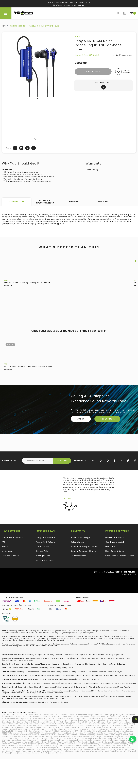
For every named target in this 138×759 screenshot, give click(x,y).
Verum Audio (27, 751)
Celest (33, 722)
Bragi (65, 720)
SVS (10, 747)
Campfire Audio (8, 722)
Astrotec (5, 716)
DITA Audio (89, 724)
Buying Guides (43, 556)
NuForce (63, 737)
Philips (114, 738)
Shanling (54, 744)
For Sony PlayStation (114, 654)
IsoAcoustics (85, 729)
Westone (85, 751)
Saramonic (6, 744)
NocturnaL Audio (37, 737)
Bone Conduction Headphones (54, 672)
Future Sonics (70, 727)
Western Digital (73, 751)
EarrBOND (11, 726)
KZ (3, 733)
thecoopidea (79, 747)
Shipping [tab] (74, 201)
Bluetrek (26, 720)
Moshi (81, 735)
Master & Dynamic (125, 733)
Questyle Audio (126, 740)
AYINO (48, 718)
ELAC (72, 726)
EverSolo (122, 726)
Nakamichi (6, 737)
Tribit (13, 749)
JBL (11, 731)
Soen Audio (17, 745)
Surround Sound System (60, 658)
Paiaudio (34, 738)
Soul (60, 745)
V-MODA (112, 749)
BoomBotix (35, 720)
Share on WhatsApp (80, 537)
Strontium (126, 745)
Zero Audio (53, 753)
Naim (129, 735)
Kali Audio (60, 731)
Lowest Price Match (114, 537)
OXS (18, 738)
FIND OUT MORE (107, 419)
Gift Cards (110, 546)
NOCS (26, 737)
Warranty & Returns (45, 542)
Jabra (94, 729)
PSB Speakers (71, 740)
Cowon (102, 722)
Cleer (56, 722)
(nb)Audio (6, 715)
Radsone (19, 742)
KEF (81, 731)
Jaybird (122, 729)
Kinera (96, 731)
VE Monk (16, 751)
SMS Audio (6, 745)
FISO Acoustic (35, 727)
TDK (56, 747)
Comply (81, 722)
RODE (69, 742)
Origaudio (119, 737)
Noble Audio (17, 737)
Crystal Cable (8, 724)
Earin (4, 726)
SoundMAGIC (91, 745)
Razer (34, 742)
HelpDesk (6, 546)
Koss (110, 731)
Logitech (71, 733)
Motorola (106, 735)
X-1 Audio (6, 753)
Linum (56, 733)
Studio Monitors (110, 675)
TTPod (19, 749)
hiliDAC (13, 729)
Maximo (5, 735)
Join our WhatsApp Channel (84, 546)
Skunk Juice (119, 744)
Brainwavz (73, 720)
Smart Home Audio (25, 660)
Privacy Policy (42, 551)
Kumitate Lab (127, 731)
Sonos (48, 745)
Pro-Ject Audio (52, 740)
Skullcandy (107, 744)
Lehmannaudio (16, 733)
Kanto (68, 731)
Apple (114, 715)
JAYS (129, 729)
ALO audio (76, 715)
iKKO (57, 729)
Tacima (29, 747)
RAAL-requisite (8, 742)
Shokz (61, 744)
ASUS (6, 280)
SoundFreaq (79, 745)
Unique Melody (76, 749)
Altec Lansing (105, 715)
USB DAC (55, 683)
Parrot (52, 738)
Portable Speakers (46, 668)
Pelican (66, 738)
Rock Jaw (62, 742)
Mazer (12, 735)
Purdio (87, 740)
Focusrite (53, 727)
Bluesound (17, 720)
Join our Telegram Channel (84, 551)
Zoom (62, 753)
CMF (61, 722)
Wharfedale (95, 751)
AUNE (26, 718)
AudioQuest (121, 716)
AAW (20, 715)
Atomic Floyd (21, 716)
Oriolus (128, 737)
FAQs (4, 542)
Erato (97, 726)
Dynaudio (123, 724)
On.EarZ (91, 737)
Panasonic (43, 738)
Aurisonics (34, 718)
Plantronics (12, 740)
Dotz (109, 724)
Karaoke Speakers (90, 658)
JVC (53, 731)
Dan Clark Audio (27, 724)
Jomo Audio (34, 731)
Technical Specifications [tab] (45, 201)
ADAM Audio (36, 715)
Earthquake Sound (34, 726)
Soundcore (68, 745)
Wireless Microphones (72, 675)
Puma (80, 740)
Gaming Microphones (36, 654)
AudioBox (81, 716)
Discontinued (93, 71)
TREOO (118, 747)
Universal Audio (90, 749)
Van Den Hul (7, 751)
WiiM (126, 751)
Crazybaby (111, 722)
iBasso (35, 729)
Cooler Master (92, 722)
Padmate (25, 738)
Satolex (16, 744)
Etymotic (104, 726)
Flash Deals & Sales (114, 551)
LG (43, 733)
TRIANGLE (6, 749)
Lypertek (79, 733)
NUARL (56, 737)
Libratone (49, 733)
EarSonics (21, 726)
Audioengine (91, 716)
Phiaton (107, 738)
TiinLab (100, 747)
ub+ (38, 749)
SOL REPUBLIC (28, 745)
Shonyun (69, 744)
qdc (104, 740)
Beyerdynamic (114, 718)
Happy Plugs (98, 727)
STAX (108, 745)
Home (4, 26)
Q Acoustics (96, 740)
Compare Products (124, 13)
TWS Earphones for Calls (125, 683)
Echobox (47, 726)
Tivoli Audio (109, 747)
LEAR (7, 733)
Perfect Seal (97, 738)
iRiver (76, 729)
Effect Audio (64, 726)
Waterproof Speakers (64, 668)
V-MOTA (120, 749)
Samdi (100, 742)
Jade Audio (103, 729)
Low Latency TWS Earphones (76, 654)
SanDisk (126, 742)
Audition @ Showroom (12, 537)
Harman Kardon (111, 727)
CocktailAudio (71, 722)
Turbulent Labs (29, 749)
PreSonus (41, 740)
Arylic (120, 715)
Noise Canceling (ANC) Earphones (70, 687)
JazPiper (5, 731)
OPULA (110, 737)
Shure (83, 744)
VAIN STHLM (129, 749)
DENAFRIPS (65, 724)
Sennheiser (44, 744)
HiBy (131, 727)
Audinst (47, 716)
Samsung (117, 742)
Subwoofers (121, 658)
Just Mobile (45, 731)
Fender (130, 726)
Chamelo (42, 722)
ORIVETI (5, 738)
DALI (16, 724)
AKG (69, 715)
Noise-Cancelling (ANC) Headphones (39, 687)
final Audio (11, 727)
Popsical (32, 740)
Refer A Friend (77, 542)
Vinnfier (37, 751)
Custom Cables (70, 696)
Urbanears (102, 749)
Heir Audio (123, 727)
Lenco (27, 733)
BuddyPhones (96, 720)
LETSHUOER (35, 733)
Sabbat (93, 742)
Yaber (28, 753)
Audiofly (101, 716)
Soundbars (77, 658)
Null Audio (72, 737)
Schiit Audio (26, 744)
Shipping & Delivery (45, 537)
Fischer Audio (22, 727)
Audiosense (7, 718)
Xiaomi (21, 753)
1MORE (14, 715)
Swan (15, 747)
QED (109, 740)
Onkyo (98, 737)
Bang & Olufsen (73, 718)
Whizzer (119, 751)
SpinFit (102, 745)
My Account (7, 551)
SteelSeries (116, 745)
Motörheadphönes (93, 735)
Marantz (103, 733)
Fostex (60, 727)
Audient (39, 716)
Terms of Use (42, 546)
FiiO (5, 364)
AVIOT (42, 718)
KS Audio (117, 731)
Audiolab (111, 716)
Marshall (112, 733)
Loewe (63, 733)
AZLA (55, 718)
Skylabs (128, 744)
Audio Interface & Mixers (51, 675)
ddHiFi (37, 724)
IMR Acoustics (66, 729)
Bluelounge (6, 720)
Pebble (58, 738)
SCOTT (35, 744)
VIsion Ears (46, 751)
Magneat (95, 733)
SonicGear (40, 745)
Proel (62, 740)
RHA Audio (52, 742)
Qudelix (115, 740)
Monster (74, 735)
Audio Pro (56, 716)
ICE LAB (42, 729)
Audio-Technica (68, 716)
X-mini (14, 753)
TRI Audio (126, 747)
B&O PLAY (62, 718)
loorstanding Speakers (31, 696)
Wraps (132, 751)
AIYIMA (63, 715)
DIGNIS (81, 724)
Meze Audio (45, 735)
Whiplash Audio (108, 751)
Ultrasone (58, 749)
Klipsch (103, 731)
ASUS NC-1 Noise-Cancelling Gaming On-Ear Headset (27, 283)
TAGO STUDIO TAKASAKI (44, 747)
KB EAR (75, 731)
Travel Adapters (125, 687)
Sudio (4, 747)
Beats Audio (87, 718)
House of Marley (24, 729)
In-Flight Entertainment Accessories (102, 687)
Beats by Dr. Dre (99, 718)
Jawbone (113, 729)
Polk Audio (22, 740)
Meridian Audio (32, 735)
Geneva (81, 727)
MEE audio (20, 735)
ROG (75, 742)
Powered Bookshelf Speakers (37, 658)
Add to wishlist (126, 71)
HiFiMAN (5, 729)
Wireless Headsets (18, 654)
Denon (74, 724)
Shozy (77, 744)
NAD (112, 735)
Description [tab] (16, 201)
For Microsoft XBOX (97, 654)
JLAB (25, 731)
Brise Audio (84, 720)
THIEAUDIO (91, 747)
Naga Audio (121, 735)
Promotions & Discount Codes (119, 556)
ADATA (45, 715)
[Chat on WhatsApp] (132, 739)
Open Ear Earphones (30, 672)
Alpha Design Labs (90, 715)
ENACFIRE (79, 726)
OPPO (105, 737)
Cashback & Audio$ (114, 542)
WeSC (63, 751)
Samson (108, 742)
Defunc (45, 724)
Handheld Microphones (93, 675)
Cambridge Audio (120, 720)
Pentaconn (86, 738)
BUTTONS (107, 720)
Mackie (87, 733)
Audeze (32, 716)
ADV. (51, 715)
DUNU (115, 724)
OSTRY (12, 738)
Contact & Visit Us (10, 556)
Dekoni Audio (54, 724)
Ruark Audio (83, 742)
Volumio (55, 751)
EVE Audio (114, 726)
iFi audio (50, 729)
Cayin (27, 722)
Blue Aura (126, 718)
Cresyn (129, 722)
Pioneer (121, 738)
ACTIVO (27, 715)
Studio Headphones (127, 675)
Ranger (28, 742)
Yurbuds (44, 753)
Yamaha (35, 753)
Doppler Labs (100, 724)
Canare (20, 722)
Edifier (54, 726)
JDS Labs (18, 731)
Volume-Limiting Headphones (35, 702)
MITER (53, 735)
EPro (92, 726)
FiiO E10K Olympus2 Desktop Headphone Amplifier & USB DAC (29, 366)
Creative (121, 722)
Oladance (82, 737)
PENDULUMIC (75, 738)
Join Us (80, 419)
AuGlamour (18, 718)
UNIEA (66, 749)
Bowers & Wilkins (54, 720)
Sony (77, 36)
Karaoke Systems (107, 658)
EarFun (131, 724)
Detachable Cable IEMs (52, 696)
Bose (44, 720)
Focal (45, 727)
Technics (69, 747)
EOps (87, 726)
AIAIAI (57, 715)
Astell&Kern (129, 715)
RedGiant (42, 742)
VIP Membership (78, 556)
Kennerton (88, 731)
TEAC (62, 747)
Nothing (49, 737)
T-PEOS (22, 747)
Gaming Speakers (54, 654)
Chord (50, 722)
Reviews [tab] (103, 201)
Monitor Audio (63, 735)
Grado (88, 727)
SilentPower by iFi (94, 744)
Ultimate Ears (47, 749)
